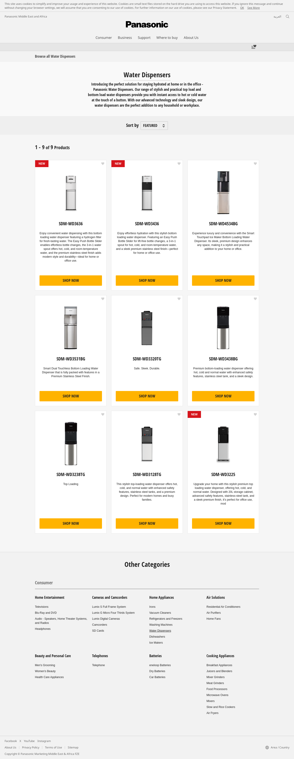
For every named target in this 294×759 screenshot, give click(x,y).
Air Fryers (212, 713)
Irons (152, 606)
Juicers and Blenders (219, 671)
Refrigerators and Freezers (165, 618)
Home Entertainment (49, 597)
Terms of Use (53, 747)
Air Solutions (215, 597)
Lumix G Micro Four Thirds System (113, 612)
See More (253, 8)
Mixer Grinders (215, 677)
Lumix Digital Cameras (106, 618)
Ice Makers (156, 642)
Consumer (44, 582)
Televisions (41, 606)
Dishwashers (157, 636)
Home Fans (213, 618)
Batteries (155, 655)
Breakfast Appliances (219, 665)
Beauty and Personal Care (53, 655)
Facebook (11, 741)
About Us (10, 747)
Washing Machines (160, 624)
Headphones (43, 629)
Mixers (210, 701)
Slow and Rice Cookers (220, 707)
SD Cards (98, 630)
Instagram (44, 741)
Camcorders (99, 624)
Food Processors (216, 689)
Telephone (98, 665)
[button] (102, 163)
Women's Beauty (45, 671)
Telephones (100, 655)
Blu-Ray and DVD (46, 612)
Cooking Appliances (220, 655)
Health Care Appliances (49, 677)
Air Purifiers (213, 612)
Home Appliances (161, 597)
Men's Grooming (45, 665)
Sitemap (73, 747)
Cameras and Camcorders (109, 597)
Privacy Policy (30, 747)
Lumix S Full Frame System (109, 606)
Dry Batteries (157, 671)
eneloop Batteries (160, 665)
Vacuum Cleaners (160, 612)
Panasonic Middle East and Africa (26, 16)
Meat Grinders (215, 683)
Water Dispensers (160, 630)
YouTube (29, 741)
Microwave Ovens (217, 695)
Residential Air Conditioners (223, 606)
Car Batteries (157, 677)
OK (242, 8)
